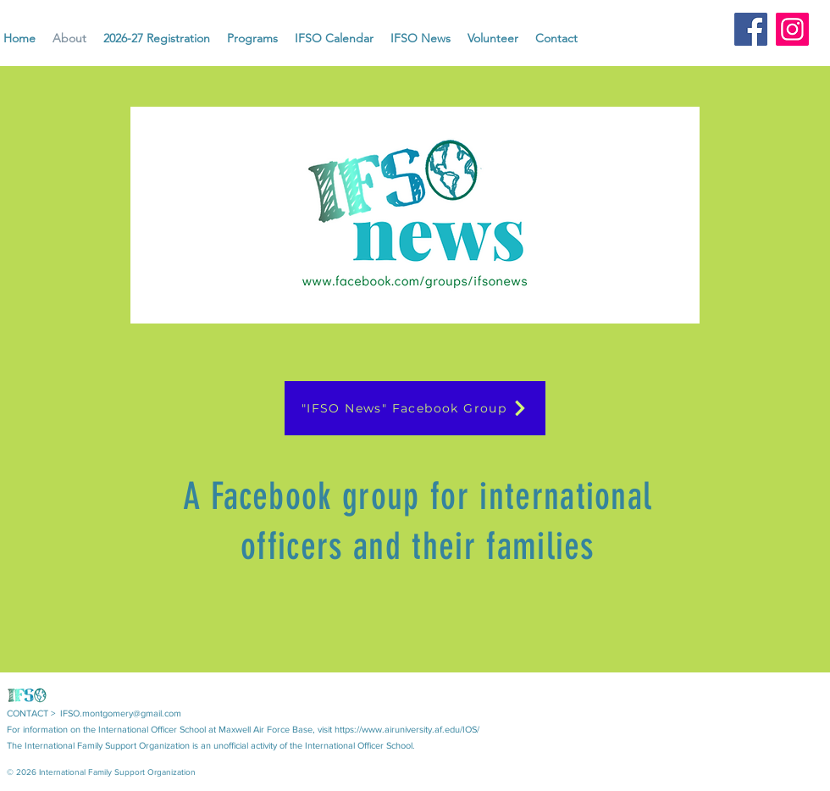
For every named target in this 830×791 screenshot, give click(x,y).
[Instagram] (792, 29)
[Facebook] (750, 29)
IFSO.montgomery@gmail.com (120, 713)
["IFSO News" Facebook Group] (415, 408)
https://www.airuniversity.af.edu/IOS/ (407, 729)
